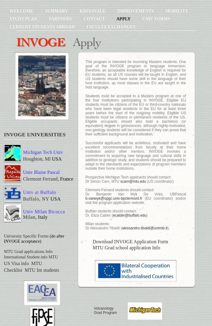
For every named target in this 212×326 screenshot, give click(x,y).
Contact (94, 18)
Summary (57, 10)
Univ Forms (156, 18)
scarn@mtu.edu (133, 181)
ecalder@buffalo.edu (130, 215)
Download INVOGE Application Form (130, 241)
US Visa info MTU (23, 263)
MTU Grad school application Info (126, 247)
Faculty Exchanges (110, 26)
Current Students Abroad (42, 26)
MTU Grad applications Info (28, 251)
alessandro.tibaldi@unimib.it (144, 228)
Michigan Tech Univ (43, 152)
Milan (29, 217)
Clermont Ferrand (40, 178)
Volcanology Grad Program (105, 310)
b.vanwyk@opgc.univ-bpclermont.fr (113, 198)
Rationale (93, 10)
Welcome (21, 10)
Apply (123, 18)
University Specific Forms (26, 236)
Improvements (136, 10)
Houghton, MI (37, 158)
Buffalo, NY (36, 198)
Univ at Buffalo (39, 192)
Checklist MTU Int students (31, 270)
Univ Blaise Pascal (41, 172)
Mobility (176, 10)
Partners (61, 18)
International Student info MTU (31, 257)
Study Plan (23, 18)
